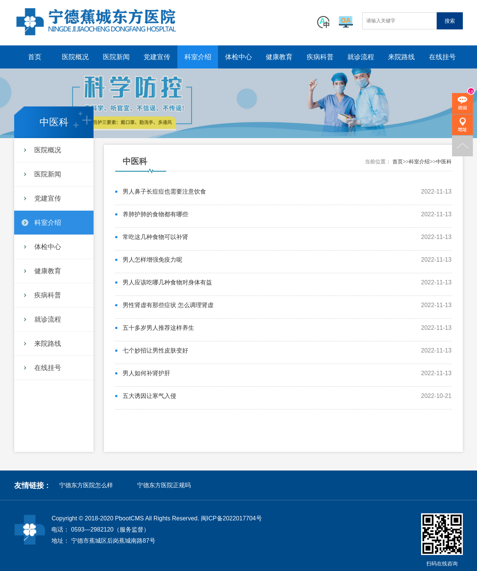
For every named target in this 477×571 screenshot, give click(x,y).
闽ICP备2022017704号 (231, 518)
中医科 (444, 162)
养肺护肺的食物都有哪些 (155, 214)
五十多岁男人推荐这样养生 (158, 328)
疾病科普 (320, 57)
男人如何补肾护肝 (146, 373)
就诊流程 (360, 57)
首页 (34, 57)
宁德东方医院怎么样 (86, 485)
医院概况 (75, 57)
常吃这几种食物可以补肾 (155, 237)
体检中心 (238, 57)
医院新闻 (116, 57)
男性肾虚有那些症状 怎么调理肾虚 (168, 305)
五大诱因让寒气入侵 (149, 396)
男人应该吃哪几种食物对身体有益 (167, 282)
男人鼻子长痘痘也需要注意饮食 (164, 191)
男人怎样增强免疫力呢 (152, 259)
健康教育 (279, 57)
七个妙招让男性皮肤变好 (155, 350)
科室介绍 (197, 57)
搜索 (450, 21)
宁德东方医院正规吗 (164, 485)
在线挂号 (442, 57)
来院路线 (401, 57)
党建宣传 (156, 57)
